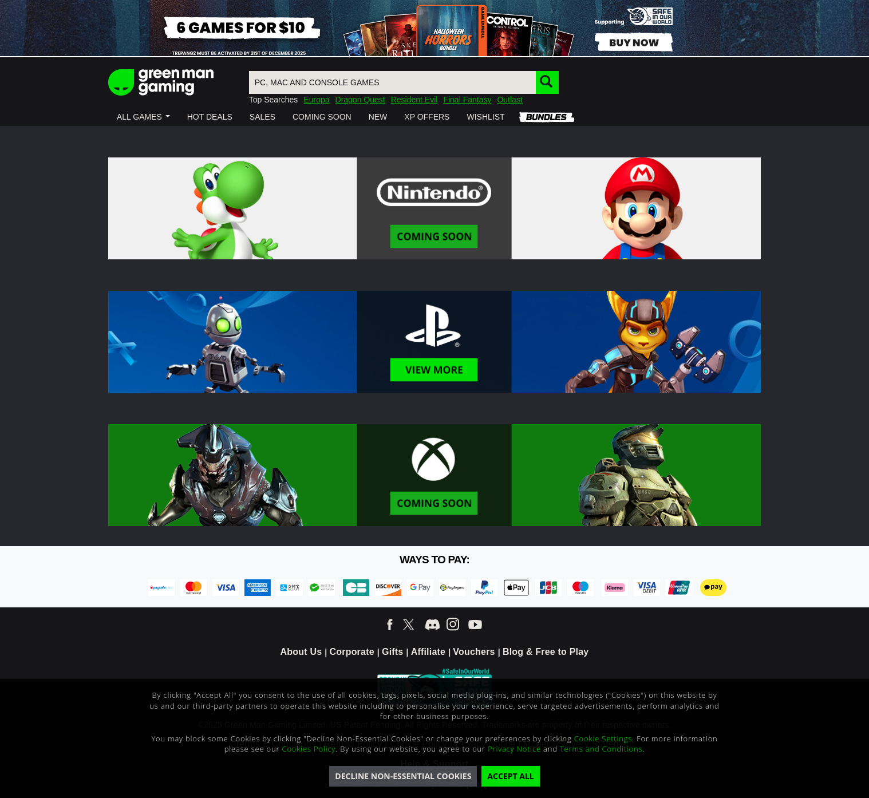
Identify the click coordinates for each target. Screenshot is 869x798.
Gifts (392, 652)
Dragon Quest (360, 99)
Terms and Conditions (601, 749)
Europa (316, 99)
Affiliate (428, 652)
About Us (301, 652)
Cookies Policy (309, 749)
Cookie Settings (603, 738)
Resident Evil (414, 99)
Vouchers (474, 652)
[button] (143, 117)
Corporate (352, 652)
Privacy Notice (514, 749)
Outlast (509, 99)
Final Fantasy (467, 99)
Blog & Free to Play (546, 652)
